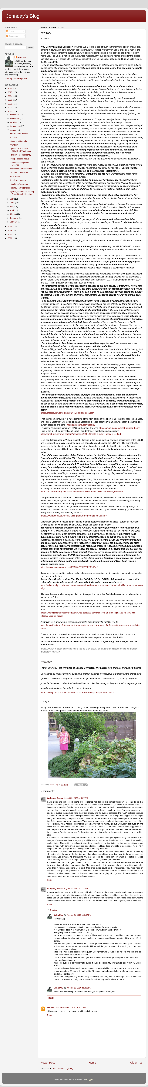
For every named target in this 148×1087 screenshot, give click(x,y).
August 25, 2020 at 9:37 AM (76, 798)
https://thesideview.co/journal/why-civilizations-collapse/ (67, 413)
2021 (10, 108)
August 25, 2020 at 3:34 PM (79, 915)
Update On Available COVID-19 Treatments (20, 150)
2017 (10, 234)
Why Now (14, 145)
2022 (10, 104)
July (12, 199)
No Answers (15, 176)
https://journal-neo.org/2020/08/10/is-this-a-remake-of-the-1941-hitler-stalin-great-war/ (82, 491)
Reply (49, 880)
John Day (58, 915)
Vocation (13, 137)
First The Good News (19, 172)
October (14, 122)
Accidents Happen (18, 180)
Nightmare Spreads (18, 141)
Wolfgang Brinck (55, 798)
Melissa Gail (53, 1007)
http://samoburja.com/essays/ (81, 425)
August (13, 130)
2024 (10, 96)
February (14, 218)
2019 (10, 227)
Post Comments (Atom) (62, 1068)
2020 (10, 111)
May (12, 206)
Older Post (136, 1062)
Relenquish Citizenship (20, 188)
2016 (10, 238)
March (13, 214)
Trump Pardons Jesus (19, 159)
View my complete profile (16, 78)
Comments (12, 36)
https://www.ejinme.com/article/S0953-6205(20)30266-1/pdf (69, 567)
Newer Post (47, 1062)
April (12, 210)
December (15, 115)
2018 (10, 230)
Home (92, 1062)
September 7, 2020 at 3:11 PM (72, 1007)
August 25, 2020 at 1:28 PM (76, 888)
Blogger (89, 1079)
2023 (10, 100)
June (12, 203)
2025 (10, 92)
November (15, 118)
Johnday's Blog (22, 16)
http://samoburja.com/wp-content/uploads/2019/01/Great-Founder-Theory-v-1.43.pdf (81, 434)
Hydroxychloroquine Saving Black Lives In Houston (22, 193)
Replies (53, 910)
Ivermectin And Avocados (21, 169)
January (14, 222)
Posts (10, 31)
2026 (10, 88)
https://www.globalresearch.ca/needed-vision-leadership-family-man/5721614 (78, 692)
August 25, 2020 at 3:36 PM (79, 988)
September (15, 126)
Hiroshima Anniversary (19, 184)
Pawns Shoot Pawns (19, 133)
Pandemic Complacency (20, 155)
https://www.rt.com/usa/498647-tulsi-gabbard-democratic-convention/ (74, 516)
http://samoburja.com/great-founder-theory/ (119, 428)
